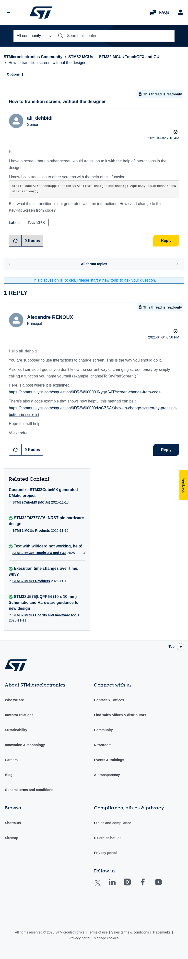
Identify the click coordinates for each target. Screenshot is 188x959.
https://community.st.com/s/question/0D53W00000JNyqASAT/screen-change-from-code (85, 392)
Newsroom (103, 745)
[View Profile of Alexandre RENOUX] (50, 317)
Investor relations (19, 715)
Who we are (14, 700)
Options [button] (13, 74)
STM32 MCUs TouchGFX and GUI (129, 57)
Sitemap (11, 838)
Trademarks (162, 932)
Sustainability (16, 730)
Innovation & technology (25, 745)
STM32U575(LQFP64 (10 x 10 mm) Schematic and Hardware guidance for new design (44, 602)
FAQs (164, 12)
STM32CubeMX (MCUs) (31, 502)
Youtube (163, 885)
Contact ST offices (109, 700)
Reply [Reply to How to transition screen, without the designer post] (166, 240)
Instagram (132, 885)
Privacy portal (105, 853)
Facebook (147, 885)
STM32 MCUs (80, 57)
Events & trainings (109, 760)
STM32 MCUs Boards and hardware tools (45, 615)
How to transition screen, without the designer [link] (48, 63)
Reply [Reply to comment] (166, 450)
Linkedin (116, 885)
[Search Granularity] (34, 36)
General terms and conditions (29, 790)
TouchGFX (36, 222)
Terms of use (98, 932)
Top (171, 646)
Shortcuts (13, 823)
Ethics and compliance (112, 823)
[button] (15, 449)
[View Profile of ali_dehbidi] (39, 118)
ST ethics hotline (107, 838)
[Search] (115, 36)
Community (103, 730)
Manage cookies (106, 938)
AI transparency (107, 775)
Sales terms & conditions (130, 932)
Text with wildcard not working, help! (48, 546)
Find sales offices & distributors (120, 715)
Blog (8, 775)
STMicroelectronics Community (41, 12)
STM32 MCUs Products (31, 530)
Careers (11, 760)
